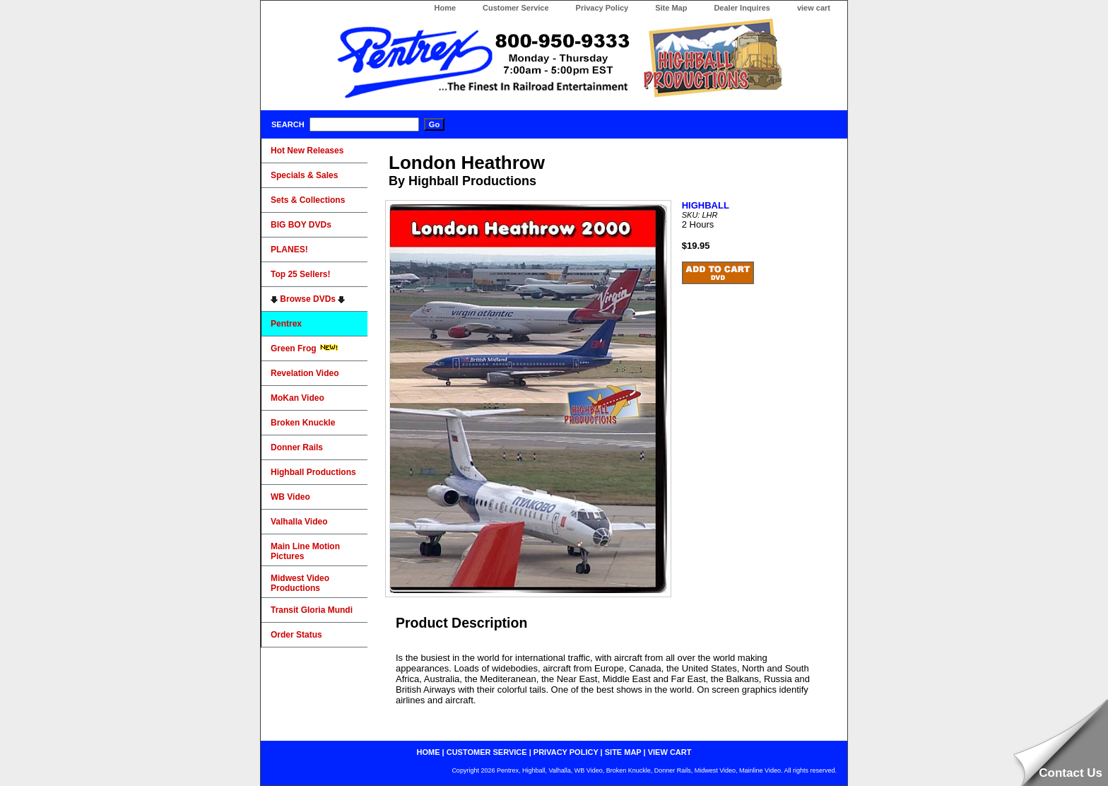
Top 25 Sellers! (300, 274)
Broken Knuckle (303, 423)
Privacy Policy (602, 8)
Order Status (296, 635)
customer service (487, 752)
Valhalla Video (299, 522)
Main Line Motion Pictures (305, 551)
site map (623, 752)
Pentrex (286, 324)
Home (445, 8)
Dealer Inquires (742, 8)
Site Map (671, 8)
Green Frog (304, 348)
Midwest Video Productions (300, 583)
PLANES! (289, 249)
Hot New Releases (307, 151)
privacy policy (566, 752)
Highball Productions (313, 472)
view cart (813, 8)
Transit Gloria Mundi (312, 610)
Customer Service (516, 8)
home (428, 752)
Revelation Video (304, 373)
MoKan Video (297, 398)
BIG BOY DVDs (301, 225)
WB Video (290, 497)
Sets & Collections (308, 200)
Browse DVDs (308, 299)
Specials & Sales (304, 175)
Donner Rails (297, 447)
